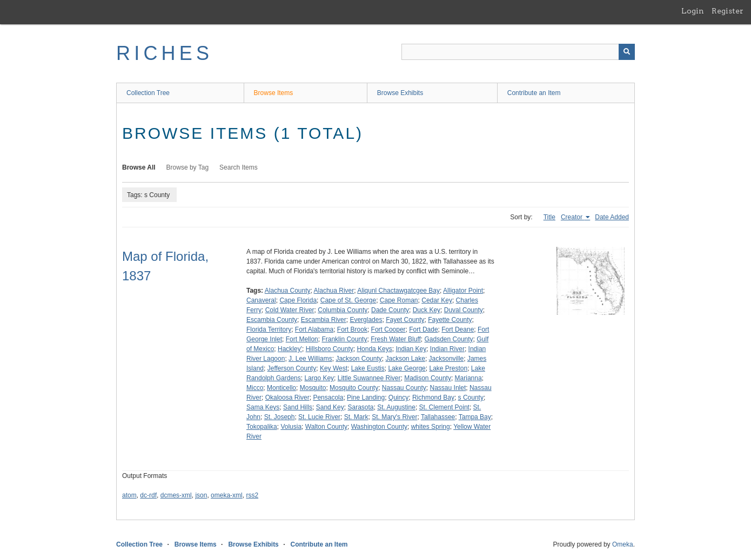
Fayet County (405, 320)
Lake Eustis (368, 368)
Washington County (379, 426)
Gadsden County (449, 339)
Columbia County (342, 310)
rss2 (252, 495)
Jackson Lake (405, 358)
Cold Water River (289, 310)
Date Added (612, 217)
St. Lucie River (319, 417)
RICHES (164, 53)
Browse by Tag (187, 167)
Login (692, 10)
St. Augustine (396, 407)
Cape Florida (298, 300)
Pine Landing (366, 397)
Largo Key (319, 378)
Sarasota (360, 407)
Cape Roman (399, 300)
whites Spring (430, 426)
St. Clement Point (444, 407)
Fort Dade (423, 329)
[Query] (518, 52)
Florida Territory (268, 329)
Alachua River (334, 290)
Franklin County (344, 339)
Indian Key (410, 349)
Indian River (447, 349)
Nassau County (404, 388)
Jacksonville (446, 358)
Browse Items (273, 93)
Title (549, 217)
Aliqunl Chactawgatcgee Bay (398, 290)
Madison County (427, 378)
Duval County (463, 310)
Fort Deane (457, 329)
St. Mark (356, 417)
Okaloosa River (287, 397)
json (201, 495)
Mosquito (313, 388)
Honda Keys (374, 349)
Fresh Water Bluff (396, 339)
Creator (572, 217)
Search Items (238, 167)
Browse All (139, 167)
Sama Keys (262, 407)
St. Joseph (279, 417)
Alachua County (288, 290)
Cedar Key (436, 300)
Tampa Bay (475, 417)
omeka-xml (227, 495)
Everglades (366, 320)
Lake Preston (448, 368)
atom (129, 495)
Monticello (281, 388)
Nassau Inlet (448, 388)
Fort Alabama (314, 329)
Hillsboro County (329, 349)
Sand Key (330, 407)
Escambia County (271, 320)
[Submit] (627, 52)
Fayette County (450, 320)
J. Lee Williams (310, 358)
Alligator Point (463, 290)
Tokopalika (261, 426)
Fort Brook (352, 329)
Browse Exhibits (400, 93)
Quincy (398, 397)
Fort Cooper (388, 329)
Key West (333, 368)
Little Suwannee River (369, 378)
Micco (254, 388)
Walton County (326, 426)
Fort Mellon (302, 339)
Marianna (468, 378)
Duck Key (426, 310)
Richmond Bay (433, 397)
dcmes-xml (176, 495)
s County (471, 397)
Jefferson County (292, 368)
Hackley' (290, 349)
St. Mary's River (394, 417)
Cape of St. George (348, 300)
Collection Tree (148, 93)
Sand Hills (297, 407)
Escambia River (323, 320)
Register (727, 10)
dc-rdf (148, 495)
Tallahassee (438, 417)
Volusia (290, 426)
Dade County (390, 310)
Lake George (406, 368)
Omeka (622, 544)
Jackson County (358, 358)
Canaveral (261, 300)
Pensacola (328, 397)
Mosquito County (354, 388)
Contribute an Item (534, 93)
